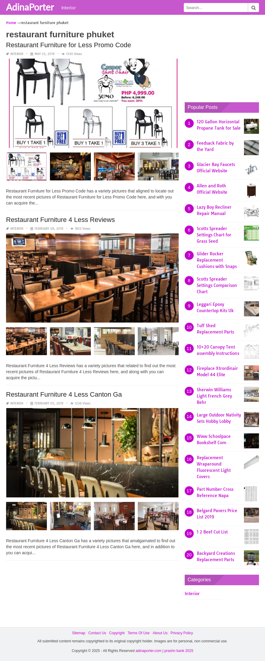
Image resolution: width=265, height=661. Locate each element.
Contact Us (97, 633)
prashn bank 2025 (179, 651)
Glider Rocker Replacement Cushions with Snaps (217, 260)
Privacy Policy (182, 633)
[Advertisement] (225, 57)
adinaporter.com (149, 651)
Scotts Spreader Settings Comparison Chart (217, 285)
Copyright (117, 633)
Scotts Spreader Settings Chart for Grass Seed (214, 235)
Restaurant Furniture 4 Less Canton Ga (64, 394)
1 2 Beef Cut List (212, 532)
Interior (68, 7)
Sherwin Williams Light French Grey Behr (214, 396)
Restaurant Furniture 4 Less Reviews (60, 219)
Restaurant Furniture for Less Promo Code (68, 45)
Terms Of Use (138, 633)
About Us (160, 633)
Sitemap (78, 633)
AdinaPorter (30, 7)
